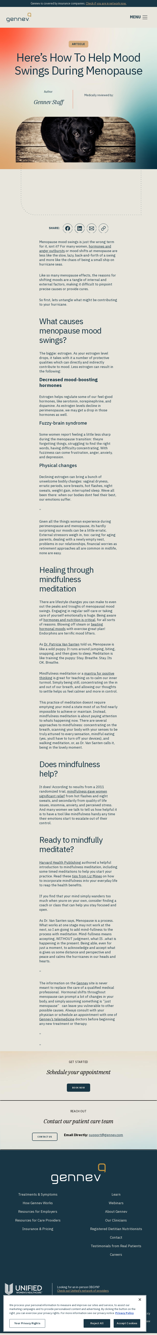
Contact (116, 1239)
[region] (74, 1313)
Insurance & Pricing (37, 1230)
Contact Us (44, 1138)
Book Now (78, 1088)
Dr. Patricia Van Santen (62, 644)
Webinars (116, 1205)
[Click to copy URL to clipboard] (104, 228)
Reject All (96, 1323)
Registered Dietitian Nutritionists (116, 1230)
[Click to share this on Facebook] (67, 228)
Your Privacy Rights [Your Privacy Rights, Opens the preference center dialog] (27, 1323)
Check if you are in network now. (106, 3)
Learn (116, 1196)
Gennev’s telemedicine (56, 1019)
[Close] (139, 1299)
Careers (116, 1256)
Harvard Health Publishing (60, 862)
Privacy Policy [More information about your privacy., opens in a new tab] (124, 1313)
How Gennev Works (38, 1205)
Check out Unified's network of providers (83, 1292)
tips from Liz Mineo (87, 876)
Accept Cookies (127, 1323)
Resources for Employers (37, 1213)
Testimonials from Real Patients (116, 1247)
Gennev (82, 983)
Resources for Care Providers (38, 1222)
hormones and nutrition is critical (69, 620)
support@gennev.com (108, 1135)
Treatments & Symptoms (37, 1196)
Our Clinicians (116, 1222)
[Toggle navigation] (139, 17)
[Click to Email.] (92, 228)
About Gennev (116, 1213)
